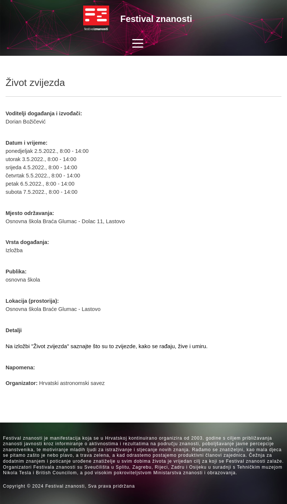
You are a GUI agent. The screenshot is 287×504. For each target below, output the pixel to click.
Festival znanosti (156, 19)
